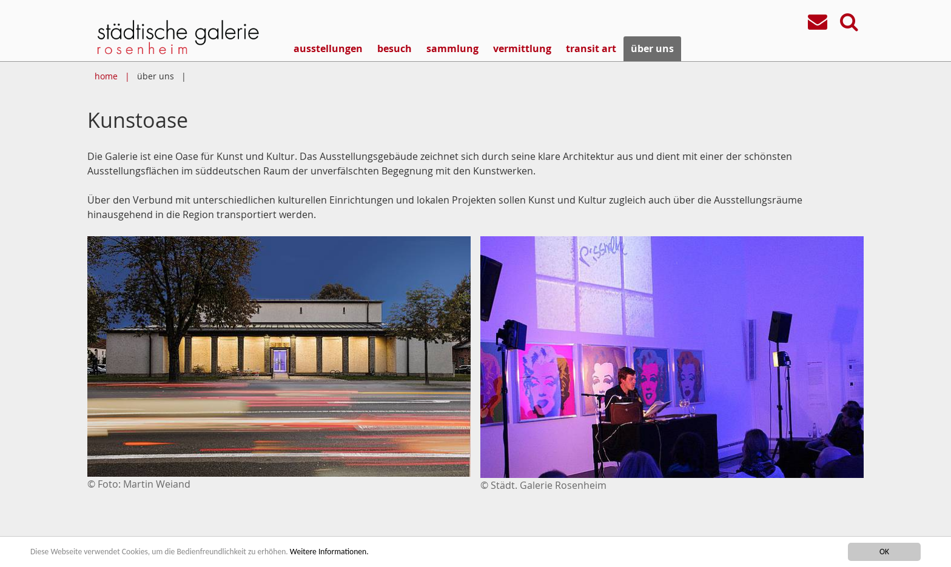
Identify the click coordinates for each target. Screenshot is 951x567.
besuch (394, 48)
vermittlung (522, 48)
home (106, 76)
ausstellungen (328, 48)
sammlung (452, 48)
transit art (591, 48)
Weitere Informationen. (329, 552)
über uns (652, 48)
